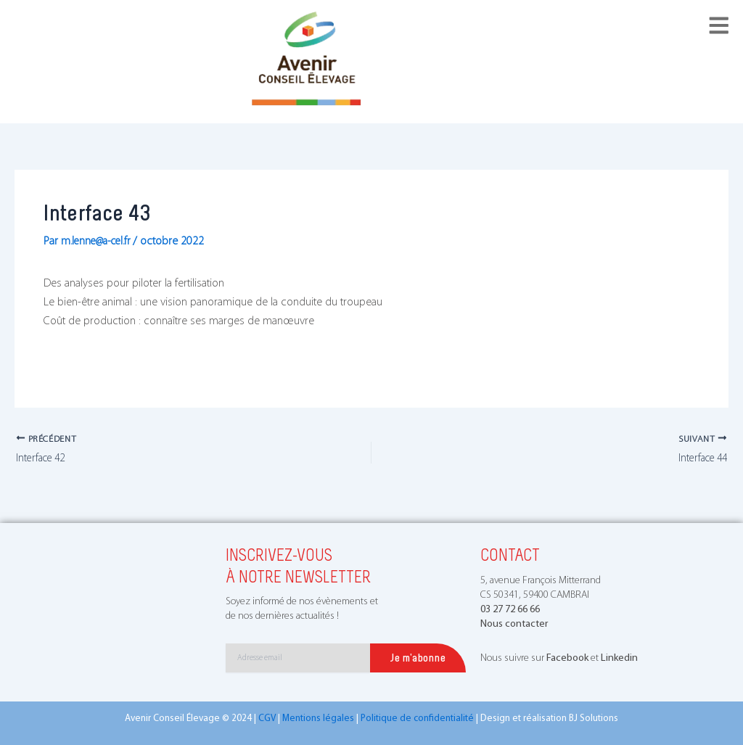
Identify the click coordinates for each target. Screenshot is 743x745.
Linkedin (619, 659)
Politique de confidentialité (417, 719)
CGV (267, 719)
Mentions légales (318, 719)
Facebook (567, 659)
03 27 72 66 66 (510, 609)
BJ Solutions (593, 719)
